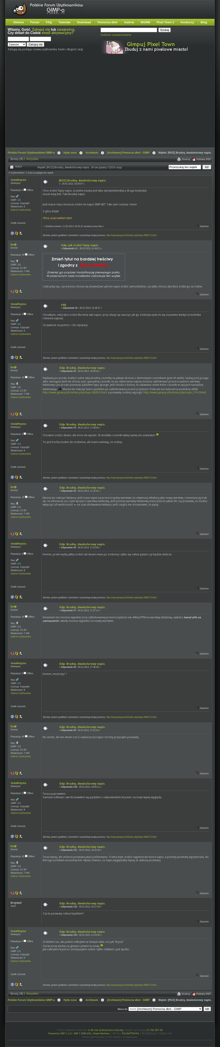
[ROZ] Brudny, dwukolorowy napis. (82, 180)
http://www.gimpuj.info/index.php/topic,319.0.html (174, 392)
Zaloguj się (41, 29)
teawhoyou (18, 180)
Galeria (129, 22)
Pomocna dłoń (108, 22)
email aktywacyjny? (58, 33)
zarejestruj (65, 29)
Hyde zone (70, 152)
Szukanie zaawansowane (116, 35)
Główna (18, 22)
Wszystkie (32, 159)
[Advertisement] (41, 104)
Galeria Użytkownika (21, 210)
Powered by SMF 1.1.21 (60, 1033)
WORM (145, 22)
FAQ (49, 22)
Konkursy (187, 22)
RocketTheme (130, 1033)
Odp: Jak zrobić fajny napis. (80, 245)
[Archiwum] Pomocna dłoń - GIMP (128, 152)
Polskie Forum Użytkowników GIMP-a (31, 152)
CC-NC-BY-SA (155, 1030)
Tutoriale (65, 22)
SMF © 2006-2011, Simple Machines (92, 1033)
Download (84, 22)
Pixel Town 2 (165, 22)
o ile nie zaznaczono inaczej (105, 1030)
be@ (13, 244)
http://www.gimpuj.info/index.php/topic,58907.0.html (131, 235)
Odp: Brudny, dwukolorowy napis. (82, 368)
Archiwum (91, 152)
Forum (34, 22)
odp (63, 305)
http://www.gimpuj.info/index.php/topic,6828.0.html (75, 392)
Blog (204, 22)
